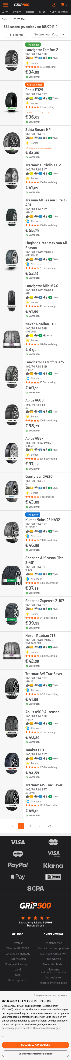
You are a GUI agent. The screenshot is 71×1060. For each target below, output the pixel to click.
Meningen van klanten (53, 953)
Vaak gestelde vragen (17, 964)
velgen (17, 12)
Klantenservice (53, 943)
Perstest (18, 943)
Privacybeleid (53, 959)
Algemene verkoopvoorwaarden (53, 971)
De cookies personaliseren (36, 1053)
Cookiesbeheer (53, 977)
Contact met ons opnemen (53, 948)
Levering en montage (17, 953)
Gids (17, 975)
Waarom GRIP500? (17, 948)
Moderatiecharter (53, 964)
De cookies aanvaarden (35, 1045)
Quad (42, 12)
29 (49, 825)
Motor (30, 12)
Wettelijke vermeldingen (53, 983)
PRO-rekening (18, 959)
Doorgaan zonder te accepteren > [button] (50, 995)
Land (18, 969)
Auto (5, 12)
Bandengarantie (17, 980)
